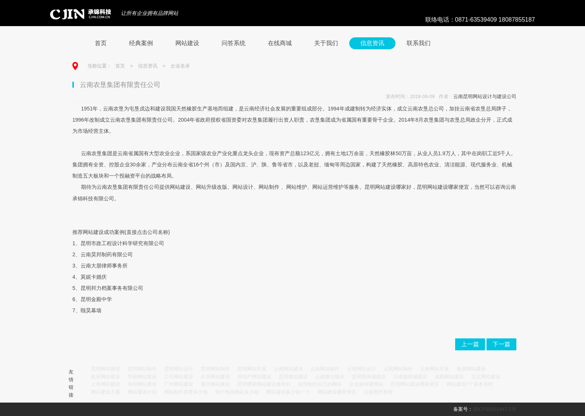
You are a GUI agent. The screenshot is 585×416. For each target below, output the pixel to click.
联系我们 (419, 43)
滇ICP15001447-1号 (494, 409)
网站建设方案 (105, 392)
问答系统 (233, 43)
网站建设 (187, 43)
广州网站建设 (178, 384)
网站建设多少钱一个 (288, 392)
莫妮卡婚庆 (94, 277)
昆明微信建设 (293, 376)
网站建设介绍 (142, 392)
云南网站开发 (434, 369)
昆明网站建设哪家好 (388, 187)
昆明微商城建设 (369, 376)
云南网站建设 (288, 369)
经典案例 (141, 43)
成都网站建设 (449, 376)
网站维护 (296, 187)
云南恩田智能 (378, 392)
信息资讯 (372, 43)
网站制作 (269, 187)
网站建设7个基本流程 (470, 384)
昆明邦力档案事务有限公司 (112, 288)
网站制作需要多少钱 (186, 392)
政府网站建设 (105, 376)
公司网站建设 (178, 376)
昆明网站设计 (178, 369)
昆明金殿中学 (96, 299)
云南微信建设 (329, 376)
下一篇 (501, 344)
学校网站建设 (142, 376)
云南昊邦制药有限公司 (107, 254)
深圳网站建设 (142, 384)
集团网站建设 (471, 369)
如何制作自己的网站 (320, 384)
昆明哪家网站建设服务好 (264, 384)
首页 (101, 43)
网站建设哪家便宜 (336, 392)
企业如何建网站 (366, 384)
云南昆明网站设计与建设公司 (484, 96)
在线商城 (280, 43)
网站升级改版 (211, 187)
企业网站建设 (215, 376)
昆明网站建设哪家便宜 (443, 187)
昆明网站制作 (142, 369)
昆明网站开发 (251, 369)
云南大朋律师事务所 (104, 266)
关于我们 (326, 43)
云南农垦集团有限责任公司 (128, 187)
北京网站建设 (485, 376)
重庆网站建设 (215, 384)
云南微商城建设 (410, 376)
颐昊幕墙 (91, 310)
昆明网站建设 (105, 369)
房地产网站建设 (254, 376)
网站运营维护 (328, 187)
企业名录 (180, 66)
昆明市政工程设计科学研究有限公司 (122, 243)
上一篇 (470, 344)
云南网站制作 (325, 369)
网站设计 (242, 187)
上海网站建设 (105, 384)
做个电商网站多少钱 (237, 392)
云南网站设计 (361, 369)
